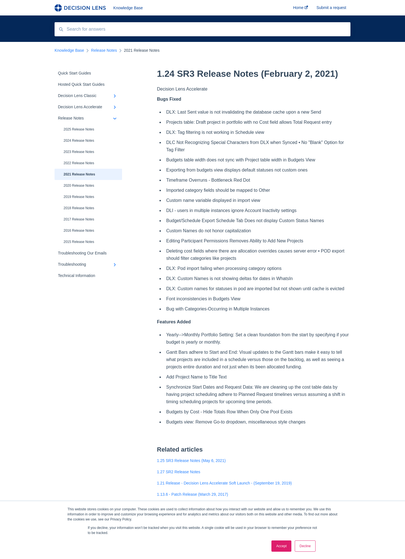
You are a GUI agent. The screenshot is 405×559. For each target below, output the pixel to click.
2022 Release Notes (79, 163)
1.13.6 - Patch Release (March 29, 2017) (192, 494)
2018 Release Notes (79, 208)
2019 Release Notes (79, 197)
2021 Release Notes (79, 174)
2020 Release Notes (79, 186)
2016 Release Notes (79, 231)
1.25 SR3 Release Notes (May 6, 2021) (191, 460)
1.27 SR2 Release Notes (178, 472)
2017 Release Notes (79, 219)
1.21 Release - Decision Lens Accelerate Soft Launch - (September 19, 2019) (224, 483)
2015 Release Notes (79, 242)
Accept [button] (281, 546)
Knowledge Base (128, 8)
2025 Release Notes (79, 129)
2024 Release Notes (79, 141)
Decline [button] (305, 546)
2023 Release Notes (79, 152)
